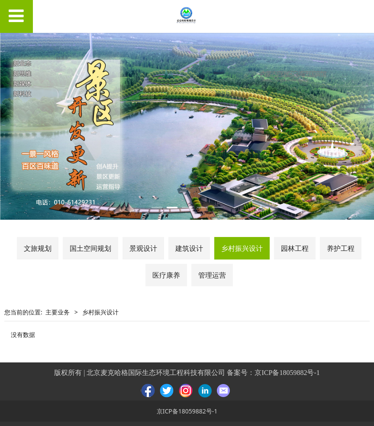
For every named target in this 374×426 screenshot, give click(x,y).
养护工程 (341, 248)
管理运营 (212, 275)
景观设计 (143, 248)
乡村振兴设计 (242, 248)
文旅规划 (38, 248)
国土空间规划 (90, 248)
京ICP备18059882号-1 (287, 372)
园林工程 (295, 248)
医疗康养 (166, 275)
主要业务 (57, 312)
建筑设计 (189, 248)
